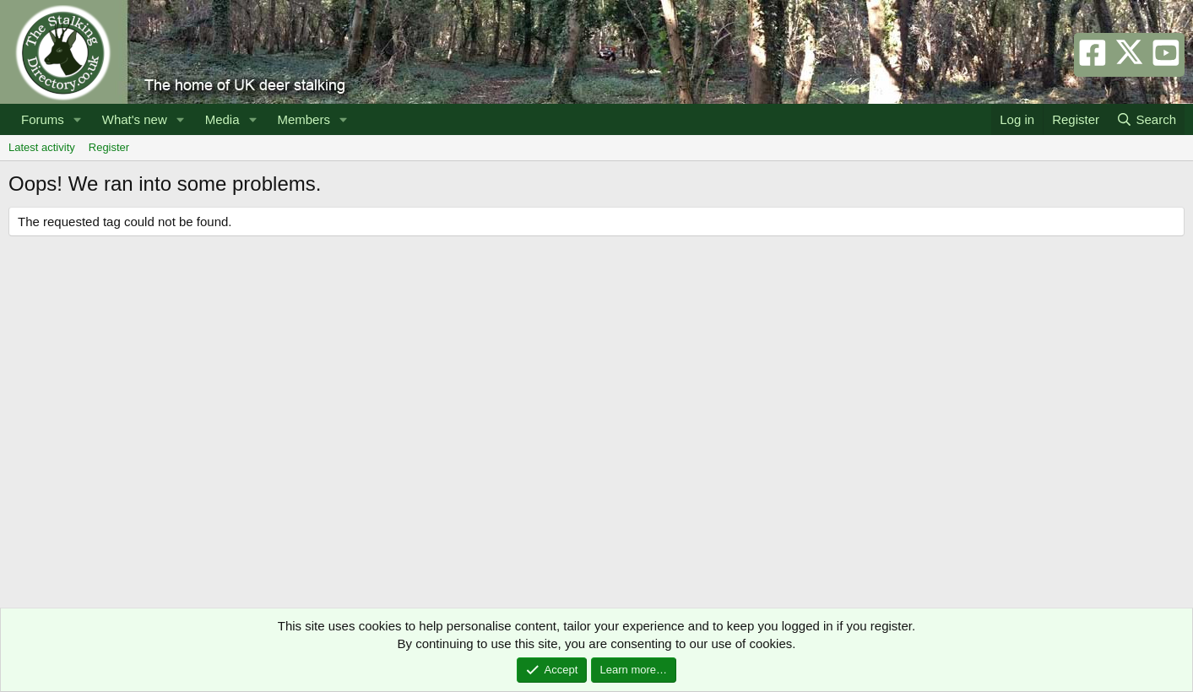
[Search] (1146, 119)
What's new (134, 119)
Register (109, 147)
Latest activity (41, 147)
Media (222, 119)
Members (303, 119)
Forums (42, 119)
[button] (77, 119)
